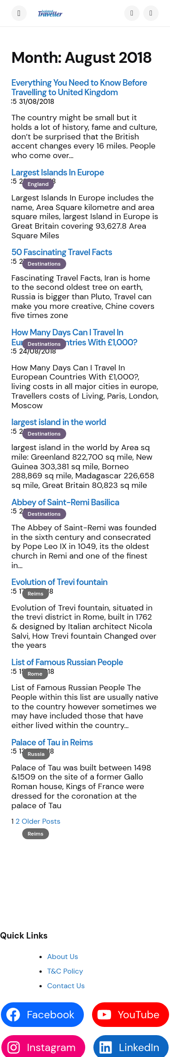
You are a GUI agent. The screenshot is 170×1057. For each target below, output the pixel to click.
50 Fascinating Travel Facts (61, 252)
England (38, 184)
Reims (36, 593)
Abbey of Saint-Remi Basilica (65, 502)
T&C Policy (65, 971)
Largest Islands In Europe (57, 172)
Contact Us (66, 985)
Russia (36, 754)
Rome (35, 673)
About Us (62, 956)
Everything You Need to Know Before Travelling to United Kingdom (79, 87)
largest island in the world (58, 422)
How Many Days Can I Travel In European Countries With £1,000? (74, 337)
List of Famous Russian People (67, 662)
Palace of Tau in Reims (52, 742)
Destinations (44, 263)
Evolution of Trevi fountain (59, 582)
